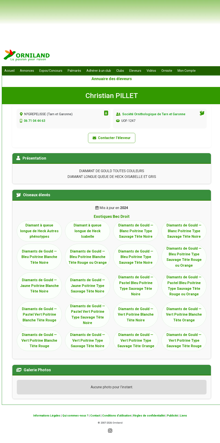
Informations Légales (46, 415)
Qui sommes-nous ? (75, 415)
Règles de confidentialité (149, 415)
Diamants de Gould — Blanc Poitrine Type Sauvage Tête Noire (135, 231)
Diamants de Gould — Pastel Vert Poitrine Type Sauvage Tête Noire (87, 314)
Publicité (172, 415)
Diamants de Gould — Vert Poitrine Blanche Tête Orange (184, 314)
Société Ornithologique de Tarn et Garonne (153, 114)
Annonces (27, 70)
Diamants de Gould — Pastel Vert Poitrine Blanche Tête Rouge (39, 314)
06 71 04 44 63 (34, 121)
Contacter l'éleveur (112, 138)
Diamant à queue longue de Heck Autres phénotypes (39, 231)
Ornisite (166, 70)
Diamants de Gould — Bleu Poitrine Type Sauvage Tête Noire (135, 257)
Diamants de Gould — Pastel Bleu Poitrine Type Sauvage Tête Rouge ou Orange (183, 285)
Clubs (120, 70)
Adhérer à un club (98, 70)
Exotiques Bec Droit (112, 216)
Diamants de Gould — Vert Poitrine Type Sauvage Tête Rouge (184, 340)
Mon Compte (187, 70)
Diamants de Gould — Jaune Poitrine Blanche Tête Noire (39, 285)
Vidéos (151, 70)
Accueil (9, 70)
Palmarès (74, 70)
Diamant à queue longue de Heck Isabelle (87, 231)
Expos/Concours (50, 70)
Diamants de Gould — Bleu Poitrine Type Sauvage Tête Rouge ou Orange (184, 257)
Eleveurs (135, 70)
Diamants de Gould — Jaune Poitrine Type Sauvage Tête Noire (87, 285)
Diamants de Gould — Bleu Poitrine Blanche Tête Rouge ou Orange (88, 257)
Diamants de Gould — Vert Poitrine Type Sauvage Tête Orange (135, 340)
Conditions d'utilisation (116, 415)
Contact (95, 415)
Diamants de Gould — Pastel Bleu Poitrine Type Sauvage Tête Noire (135, 285)
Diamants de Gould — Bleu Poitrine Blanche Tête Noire (39, 257)
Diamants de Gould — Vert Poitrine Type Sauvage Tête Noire (87, 340)
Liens (183, 415)
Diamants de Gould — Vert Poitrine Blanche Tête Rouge (39, 340)
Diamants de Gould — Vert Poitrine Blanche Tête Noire (136, 314)
